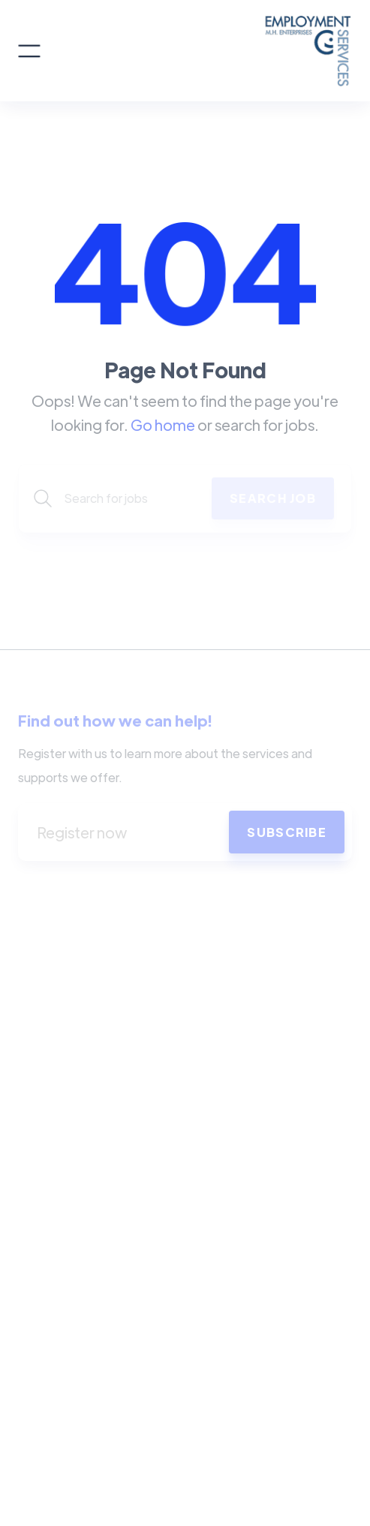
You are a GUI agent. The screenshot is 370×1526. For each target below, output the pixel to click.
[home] (196, 50)
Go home (163, 424)
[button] (29, 51)
